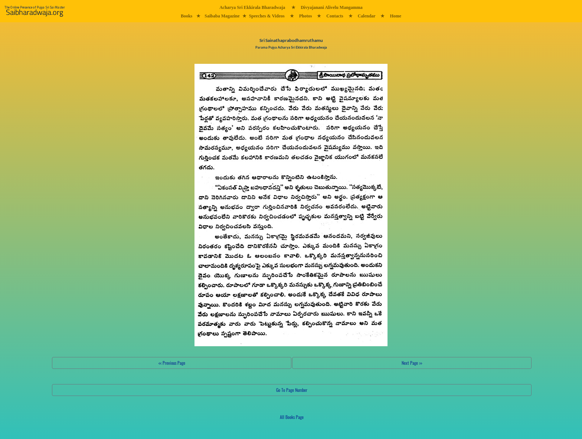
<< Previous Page (171, 363)
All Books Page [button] (292, 417)
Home (395, 16)
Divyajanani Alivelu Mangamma (332, 7)
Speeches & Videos (267, 16)
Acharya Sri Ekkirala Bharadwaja (252, 7)
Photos (305, 16)
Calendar (367, 16)
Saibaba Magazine (222, 16)
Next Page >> (412, 363)
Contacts (334, 16)
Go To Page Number (291, 390)
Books (186, 16)
